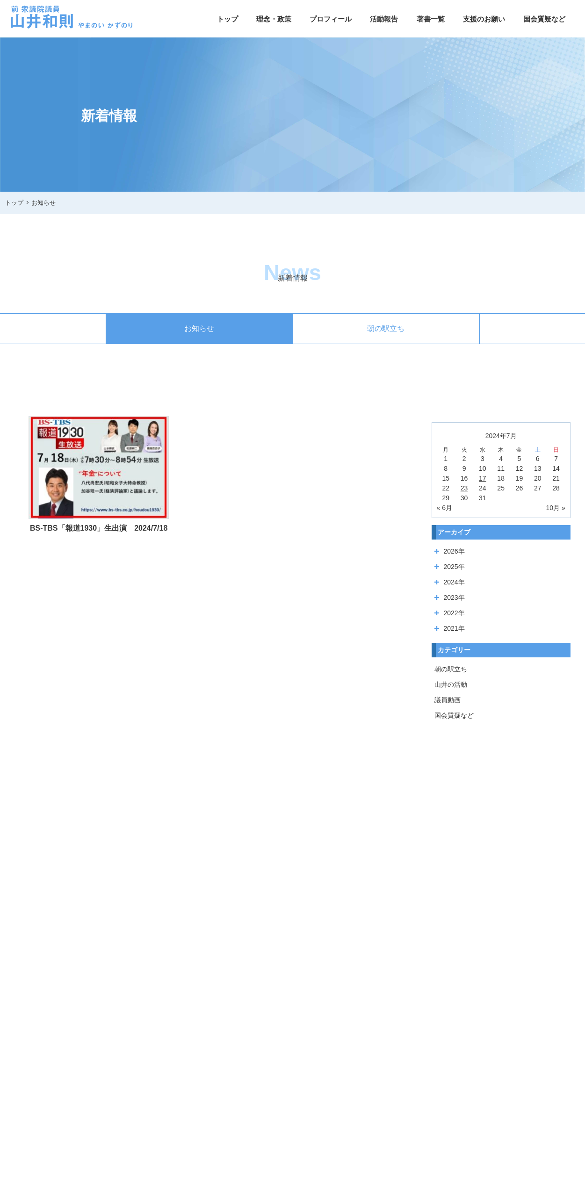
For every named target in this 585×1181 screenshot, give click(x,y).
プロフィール (331, 19)
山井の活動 (450, 684)
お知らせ (199, 328)
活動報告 (384, 19)
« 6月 (444, 507)
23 (464, 488)
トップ (227, 19)
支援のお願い (484, 19)
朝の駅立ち (385, 328)
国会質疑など (544, 19)
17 (482, 478)
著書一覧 (431, 19)
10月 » (555, 507)
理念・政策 (273, 19)
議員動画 (447, 700)
